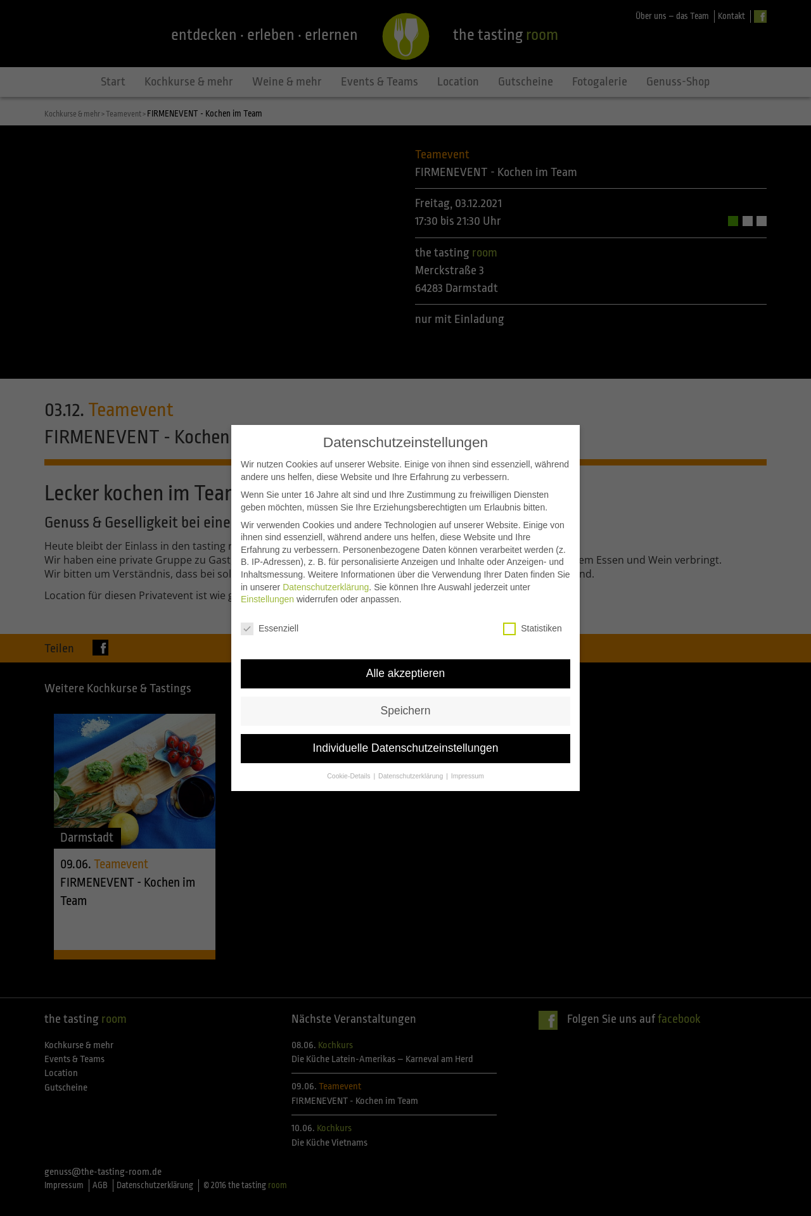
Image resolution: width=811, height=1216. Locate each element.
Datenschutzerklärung (326, 570)
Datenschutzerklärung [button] (411, 759)
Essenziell (269, 612)
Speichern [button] (406, 693)
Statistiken (532, 612)
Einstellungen (267, 583)
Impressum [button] (467, 759)
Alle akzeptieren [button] (405, 656)
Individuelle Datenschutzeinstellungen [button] (406, 731)
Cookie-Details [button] (349, 759)
